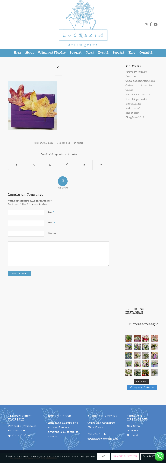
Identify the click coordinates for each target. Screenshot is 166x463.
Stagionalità (135, 117)
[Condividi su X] (33, 165)
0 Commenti (63, 143)
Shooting (132, 113)
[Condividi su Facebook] (16, 165)
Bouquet (131, 76)
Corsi (129, 90)
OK (103, 457)
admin (80, 143)
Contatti (133, 435)
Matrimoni (133, 108)
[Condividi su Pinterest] (67, 165)
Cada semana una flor (140, 81)
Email (51, 223)
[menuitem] (17, 53)
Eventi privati (136, 99)
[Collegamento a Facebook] (150, 24)
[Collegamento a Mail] (155, 24)
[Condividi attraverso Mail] (101, 165)
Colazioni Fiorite (138, 85)
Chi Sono (133, 426)
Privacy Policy (136, 72)
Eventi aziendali (137, 94)
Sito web (52, 233)
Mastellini (133, 104)
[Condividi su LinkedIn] (84, 165)
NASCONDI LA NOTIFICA (125, 457)
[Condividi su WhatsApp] (50, 165)
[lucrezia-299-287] (83, 24)
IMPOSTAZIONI (150, 457)
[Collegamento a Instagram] (145, 24)
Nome (51, 212)
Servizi (132, 430)
